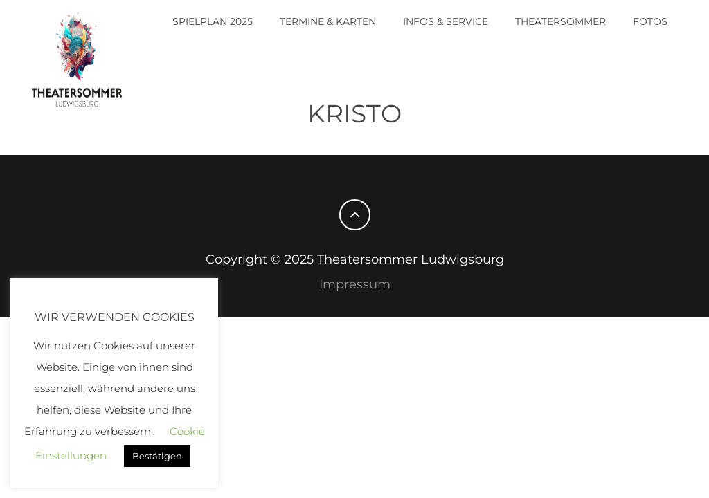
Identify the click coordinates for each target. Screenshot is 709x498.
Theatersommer (560, 21)
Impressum (355, 284)
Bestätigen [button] (157, 455)
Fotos (650, 21)
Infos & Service (445, 21)
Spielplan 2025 (212, 21)
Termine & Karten (328, 21)
